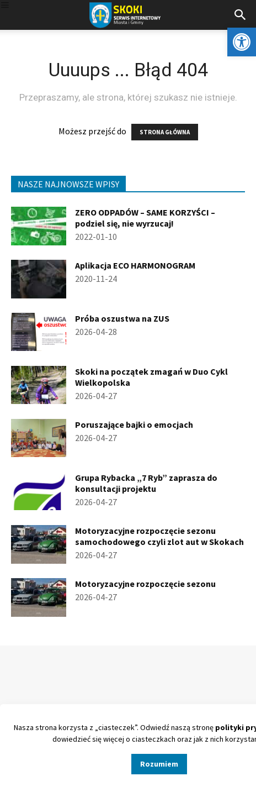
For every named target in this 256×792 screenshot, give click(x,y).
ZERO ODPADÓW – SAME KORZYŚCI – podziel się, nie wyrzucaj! (145, 218)
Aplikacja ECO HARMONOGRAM (135, 265)
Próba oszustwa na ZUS (122, 318)
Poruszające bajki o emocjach (134, 424)
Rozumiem (159, 764)
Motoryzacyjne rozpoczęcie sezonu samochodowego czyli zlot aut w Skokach (159, 536)
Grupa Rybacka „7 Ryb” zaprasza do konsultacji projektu (146, 483)
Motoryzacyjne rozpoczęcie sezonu (145, 583)
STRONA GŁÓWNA (165, 132)
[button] (241, 42)
